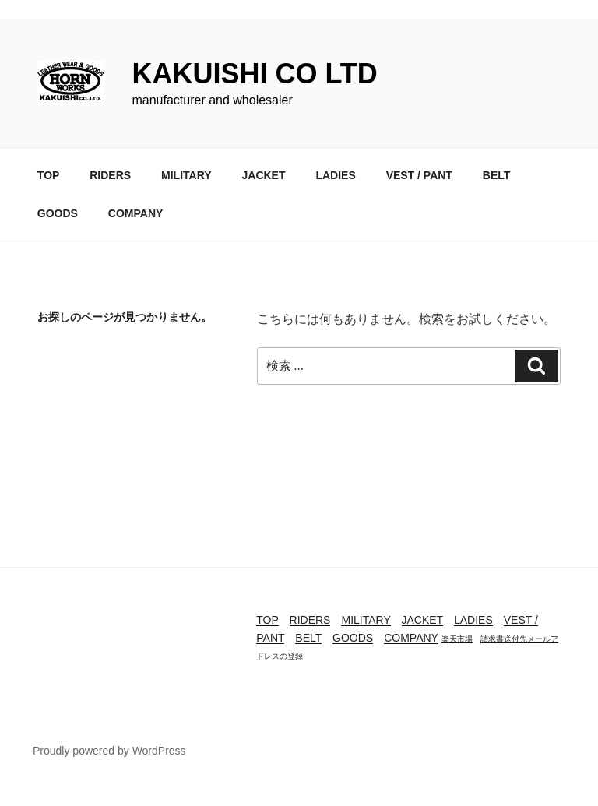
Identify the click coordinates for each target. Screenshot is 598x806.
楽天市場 (457, 639)
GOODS (57, 213)
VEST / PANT (419, 175)
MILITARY (186, 175)
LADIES (335, 175)
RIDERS (110, 175)
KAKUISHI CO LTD (254, 74)
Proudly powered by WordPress (109, 750)
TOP (48, 175)
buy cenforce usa (47, 9)
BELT (497, 175)
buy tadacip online (50, 796)
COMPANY (136, 213)
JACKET (263, 175)
